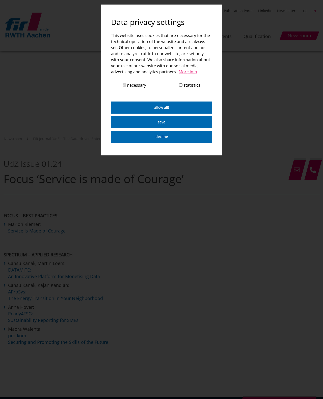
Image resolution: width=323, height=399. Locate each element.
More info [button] (188, 72)
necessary (134, 85)
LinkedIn (265, 10)
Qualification (257, 36)
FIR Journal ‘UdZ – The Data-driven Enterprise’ (71, 138)
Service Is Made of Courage (37, 231)
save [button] (161, 122)
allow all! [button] (161, 107)
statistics (189, 85)
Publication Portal (239, 10)
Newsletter (286, 10)
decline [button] (161, 136)
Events (225, 36)
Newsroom (13, 138)
